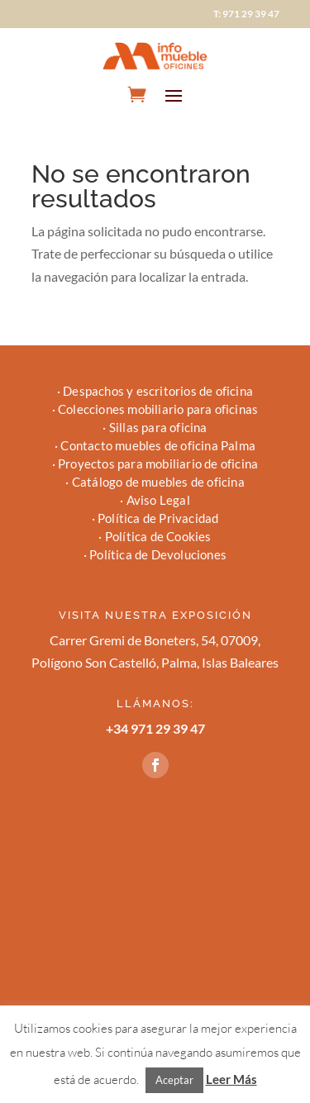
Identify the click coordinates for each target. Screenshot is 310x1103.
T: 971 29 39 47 (246, 14)
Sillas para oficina (158, 427)
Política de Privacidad (158, 518)
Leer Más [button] (231, 1079)
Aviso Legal (158, 500)
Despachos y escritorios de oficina (158, 391)
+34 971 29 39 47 (155, 728)
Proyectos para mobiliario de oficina (158, 463)
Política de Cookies (158, 536)
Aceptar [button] (174, 1079)
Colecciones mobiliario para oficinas (158, 409)
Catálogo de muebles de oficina (158, 481)
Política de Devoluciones (158, 554)
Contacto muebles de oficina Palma (157, 445)
